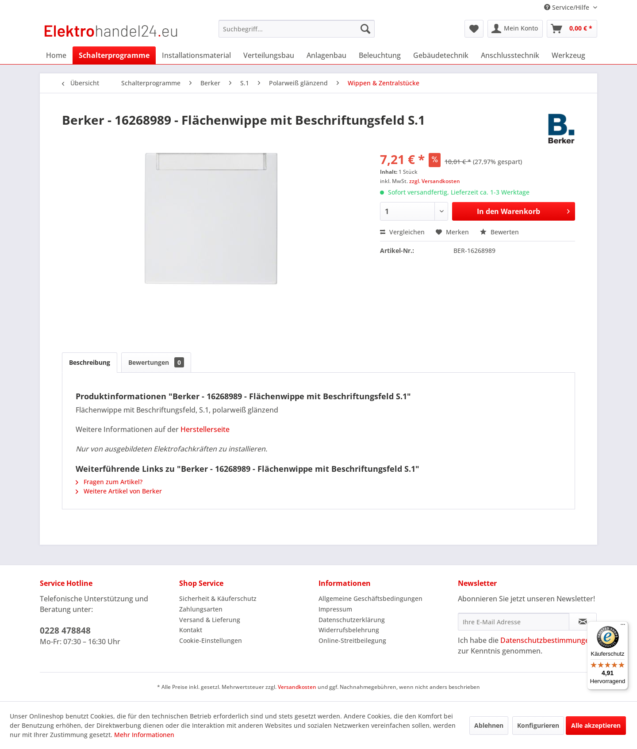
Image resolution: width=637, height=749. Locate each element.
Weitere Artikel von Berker (119, 491)
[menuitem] (297, 29)
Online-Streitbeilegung (352, 640)
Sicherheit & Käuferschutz (218, 598)
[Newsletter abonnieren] (583, 622)
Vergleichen (402, 232)
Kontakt (190, 630)
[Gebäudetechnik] (441, 55)
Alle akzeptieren (596, 725)
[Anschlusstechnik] (510, 55)
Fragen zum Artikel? (109, 482)
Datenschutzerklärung (351, 619)
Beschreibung (89, 362)
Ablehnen (488, 725)
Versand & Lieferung (209, 619)
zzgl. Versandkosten (434, 181)
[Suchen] (365, 29)
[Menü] (623, 626)
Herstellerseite (205, 429)
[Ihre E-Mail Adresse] (513, 622)
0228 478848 (65, 630)
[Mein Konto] (515, 29)
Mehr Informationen (144, 734)
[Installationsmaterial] (196, 55)
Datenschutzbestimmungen (547, 640)
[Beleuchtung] (380, 55)
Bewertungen (156, 362)
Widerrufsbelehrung (348, 630)
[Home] (56, 55)
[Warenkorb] (572, 29)
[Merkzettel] (474, 29)
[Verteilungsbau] (268, 55)
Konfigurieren (538, 725)
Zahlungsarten (201, 609)
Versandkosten (297, 687)
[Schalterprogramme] (114, 55)
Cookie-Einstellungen (210, 640)
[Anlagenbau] (326, 55)
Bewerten (499, 232)
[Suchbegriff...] (297, 29)
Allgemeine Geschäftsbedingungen (370, 598)
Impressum (335, 609)
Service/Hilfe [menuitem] (567, 7)
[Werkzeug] (568, 55)
